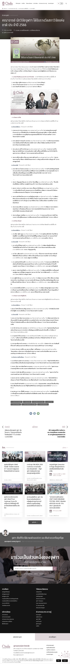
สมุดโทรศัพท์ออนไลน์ (50, 647)
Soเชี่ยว (37, 626)
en (61, 3)
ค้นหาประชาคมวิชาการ (40, 598)
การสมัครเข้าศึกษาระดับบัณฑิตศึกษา (9, 601)
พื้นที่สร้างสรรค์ (5, 623)
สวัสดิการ (36, 574)
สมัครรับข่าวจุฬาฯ (17, 637)
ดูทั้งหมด (65, 447)
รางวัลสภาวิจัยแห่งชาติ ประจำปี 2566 (29, 404)
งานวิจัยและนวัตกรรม (35, 30)
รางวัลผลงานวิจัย (27, 401)
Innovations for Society (39, 401)
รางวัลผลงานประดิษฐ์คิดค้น (16, 401)
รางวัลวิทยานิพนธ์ (49, 401)
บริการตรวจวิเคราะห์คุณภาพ (8, 619)
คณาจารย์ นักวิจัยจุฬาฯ (16, 404)
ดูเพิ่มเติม (35, 522)
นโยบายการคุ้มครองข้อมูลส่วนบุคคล (35, 661)
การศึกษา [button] (23, 3)
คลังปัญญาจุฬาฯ (39, 596)
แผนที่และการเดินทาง (50, 650)
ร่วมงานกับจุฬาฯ (50, 3)
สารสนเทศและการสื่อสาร (7, 621)
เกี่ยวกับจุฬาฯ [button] (18, 3)
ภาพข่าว (9, 479)
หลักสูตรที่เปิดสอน (6, 592)
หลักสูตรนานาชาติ (5, 594)
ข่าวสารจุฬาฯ (5, 15)
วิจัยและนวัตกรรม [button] (29, 3)
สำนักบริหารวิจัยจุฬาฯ (40, 607)
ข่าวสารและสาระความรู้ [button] (43, 3)
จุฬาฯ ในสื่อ (38, 619)
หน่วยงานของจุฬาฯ (50, 645)
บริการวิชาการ (5, 614)
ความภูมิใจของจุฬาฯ (24, 30)
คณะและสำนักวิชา (5, 603)
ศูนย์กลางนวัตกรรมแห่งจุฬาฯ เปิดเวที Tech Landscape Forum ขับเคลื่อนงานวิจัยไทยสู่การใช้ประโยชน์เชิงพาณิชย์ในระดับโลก (12, 502)
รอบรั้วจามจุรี (38, 621)
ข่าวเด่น (17, 30)
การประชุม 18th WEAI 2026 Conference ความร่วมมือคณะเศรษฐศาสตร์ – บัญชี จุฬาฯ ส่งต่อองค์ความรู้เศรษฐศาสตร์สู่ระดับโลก (35, 468)
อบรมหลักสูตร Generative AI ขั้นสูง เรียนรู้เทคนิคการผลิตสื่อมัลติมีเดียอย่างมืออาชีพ (56, 467)
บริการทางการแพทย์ (6, 617)
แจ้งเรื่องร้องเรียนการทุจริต (51, 652)
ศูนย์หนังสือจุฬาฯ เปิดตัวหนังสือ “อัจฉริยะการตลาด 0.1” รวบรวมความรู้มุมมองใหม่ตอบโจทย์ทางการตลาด (11, 467)
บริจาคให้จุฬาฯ (52, 637)
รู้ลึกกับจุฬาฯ (38, 623)
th (58, 3)
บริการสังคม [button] (35, 3)
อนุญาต (65, 661)
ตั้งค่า (20, 663)
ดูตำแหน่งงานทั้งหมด (28, 574)
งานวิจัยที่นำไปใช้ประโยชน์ (41, 594)
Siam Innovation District (41, 603)
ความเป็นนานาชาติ (35, 515)
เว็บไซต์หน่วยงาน (42, 574)
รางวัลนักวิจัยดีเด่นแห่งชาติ (43, 404)
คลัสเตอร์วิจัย (39, 592)
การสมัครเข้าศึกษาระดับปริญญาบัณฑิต (10, 598)
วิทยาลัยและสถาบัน (6, 605)
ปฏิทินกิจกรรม (52, 479)
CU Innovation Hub (40, 605)
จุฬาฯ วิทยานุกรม (39, 601)
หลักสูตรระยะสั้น (59, 479)
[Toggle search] (66, 3)
